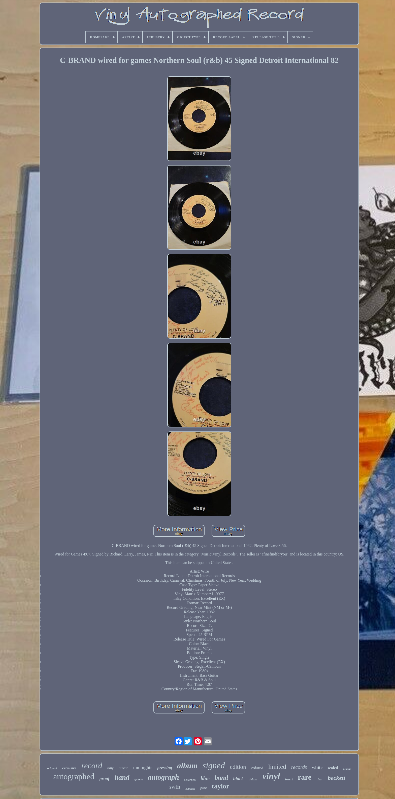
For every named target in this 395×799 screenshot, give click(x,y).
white (317, 767)
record (91, 765)
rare (304, 777)
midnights (142, 767)
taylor (220, 786)
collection (190, 779)
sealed (332, 768)
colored (257, 768)
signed (214, 765)
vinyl (271, 776)
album (187, 765)
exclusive (69, 768)
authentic (190, 788)
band (221, 777)
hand (122, 777)
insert (289, 779)
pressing (164, 767)
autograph (163, 777)
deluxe (253, 779)
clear (319, 779)
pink (203, 788)
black (238, 778)
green (139, 779)
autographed (73, 776)
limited (277, 766)
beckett (336, 778)
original (52, 768)
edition (238, 767)
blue (205, 778)
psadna (347, 768)
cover (123, 767)
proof (105, 778)
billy (110, 768)
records (299, 767)
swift (174, 787)
